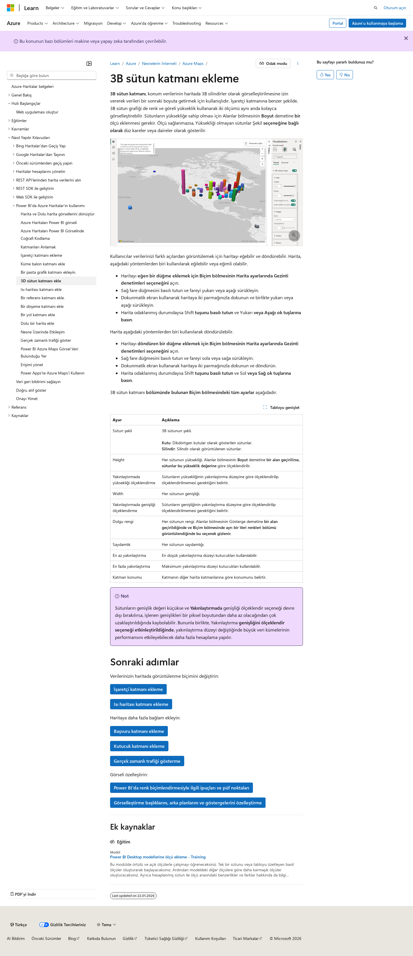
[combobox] (51, 75)
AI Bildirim (16, 938)
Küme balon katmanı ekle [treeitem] (43, 263)
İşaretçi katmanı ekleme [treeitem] (41, 255)
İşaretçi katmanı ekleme (138, 689)
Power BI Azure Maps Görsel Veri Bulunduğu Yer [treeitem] (49, 352)
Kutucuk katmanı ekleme (139, 746)
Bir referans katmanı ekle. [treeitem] (43, 297)
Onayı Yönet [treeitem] (27, 398)
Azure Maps (193, 63)
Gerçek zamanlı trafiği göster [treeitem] (46, 340)
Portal (338, 23)
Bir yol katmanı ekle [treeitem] (38, 314)
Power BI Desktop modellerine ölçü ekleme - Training (157, 857)
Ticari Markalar (246, 938)
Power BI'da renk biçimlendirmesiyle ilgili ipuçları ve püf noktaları (181, 788)
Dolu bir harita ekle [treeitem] (37, 323)
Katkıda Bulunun (101, 938)
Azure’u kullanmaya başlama (377, 23)
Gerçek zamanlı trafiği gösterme (147, 761)
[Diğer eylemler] (298, 63)
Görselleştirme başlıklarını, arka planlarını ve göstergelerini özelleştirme (188, 802)
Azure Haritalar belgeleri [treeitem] (32, 86)
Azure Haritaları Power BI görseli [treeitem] (49, 222)
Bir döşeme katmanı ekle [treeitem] (42, 306)
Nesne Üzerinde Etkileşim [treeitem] (43, 332)
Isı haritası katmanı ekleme (141, 704)
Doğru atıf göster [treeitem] (31, 390)
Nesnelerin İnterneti (159, 63)
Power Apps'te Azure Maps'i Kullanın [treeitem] (52, 373)
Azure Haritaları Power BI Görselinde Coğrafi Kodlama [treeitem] (52, 234)
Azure (131, 63)
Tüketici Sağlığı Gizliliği (164, 938)
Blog (72, 938)
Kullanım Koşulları (210, 938)
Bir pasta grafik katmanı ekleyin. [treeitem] (48, 272)
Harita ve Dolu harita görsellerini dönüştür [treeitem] (58, 214)
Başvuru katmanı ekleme (139, 731)
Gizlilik (128, 938)
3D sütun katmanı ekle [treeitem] (41, 280)
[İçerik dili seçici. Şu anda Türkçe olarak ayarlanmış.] (18, 924)
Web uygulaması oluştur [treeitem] (37, 112)
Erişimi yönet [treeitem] (32, 364)
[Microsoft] (10, 7)
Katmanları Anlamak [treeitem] (38, 247)
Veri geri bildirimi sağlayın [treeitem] (38, 381)
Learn (115, 63)
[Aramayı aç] (375, 8)
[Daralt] (89, 63)
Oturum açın (395, 7)
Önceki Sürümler (46, 938)
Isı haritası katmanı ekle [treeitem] (41, 289)
